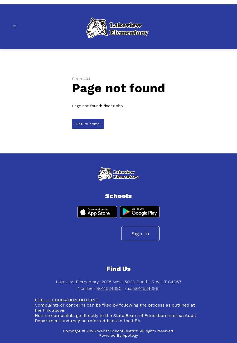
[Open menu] (14, 27)
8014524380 (109, 288)
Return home (88, 124)
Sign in (140, 233)
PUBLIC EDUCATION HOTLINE (66, 299)
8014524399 (145, 288)
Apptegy (130, 335)
